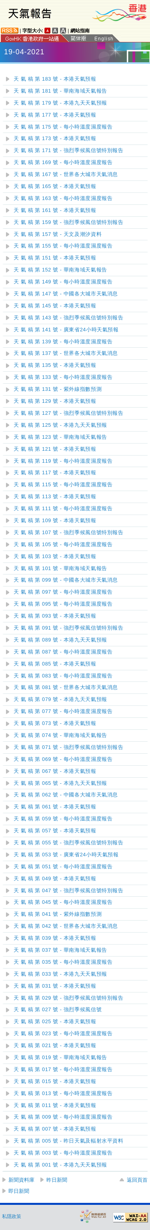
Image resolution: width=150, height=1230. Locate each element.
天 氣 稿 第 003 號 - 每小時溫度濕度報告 (63, 1153)
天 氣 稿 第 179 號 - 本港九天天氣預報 (60, 103)
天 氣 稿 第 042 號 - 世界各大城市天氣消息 (66, 926)
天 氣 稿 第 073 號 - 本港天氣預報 (55, 723)
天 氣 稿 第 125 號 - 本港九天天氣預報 (60, 425)
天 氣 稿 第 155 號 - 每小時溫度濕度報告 (63, 246)
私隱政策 (11, 1216)
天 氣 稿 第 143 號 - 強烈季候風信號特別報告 (69, 318)
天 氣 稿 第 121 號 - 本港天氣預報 (55, 449)
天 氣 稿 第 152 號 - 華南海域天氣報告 (60, 270)
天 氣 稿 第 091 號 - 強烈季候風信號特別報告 (69, 628)
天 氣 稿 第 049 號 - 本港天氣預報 (55, 878)
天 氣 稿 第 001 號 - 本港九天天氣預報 (60, 1165)
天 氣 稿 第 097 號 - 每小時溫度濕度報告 (63, 592)
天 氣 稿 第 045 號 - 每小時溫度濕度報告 (63, 902)
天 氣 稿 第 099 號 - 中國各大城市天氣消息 (66, 580)
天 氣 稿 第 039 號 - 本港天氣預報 (55, 938)
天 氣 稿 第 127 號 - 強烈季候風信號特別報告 (69, 413)
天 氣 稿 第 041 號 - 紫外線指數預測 (58, 914)
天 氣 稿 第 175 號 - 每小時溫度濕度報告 (63, 127)
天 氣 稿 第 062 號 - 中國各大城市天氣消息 (66, 795)
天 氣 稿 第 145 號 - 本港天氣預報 (55, 306)
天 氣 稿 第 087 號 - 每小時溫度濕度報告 (63, 652)
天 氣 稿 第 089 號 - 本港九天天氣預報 (60, 640)
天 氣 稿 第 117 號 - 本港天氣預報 (55, 472)
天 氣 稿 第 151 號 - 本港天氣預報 (55, 258)
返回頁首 (137, 1180)
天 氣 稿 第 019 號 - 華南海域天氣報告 (60, 1057)
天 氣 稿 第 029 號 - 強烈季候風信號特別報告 (69, 998)
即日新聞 (18, 1191)
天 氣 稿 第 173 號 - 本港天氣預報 (55, 138)
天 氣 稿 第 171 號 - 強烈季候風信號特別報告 (69, 150)
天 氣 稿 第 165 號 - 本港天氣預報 (55, 186)
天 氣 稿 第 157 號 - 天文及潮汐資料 (58, 234)
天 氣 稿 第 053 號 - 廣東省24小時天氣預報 (66, 855)
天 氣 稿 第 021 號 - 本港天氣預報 (55, 1045)
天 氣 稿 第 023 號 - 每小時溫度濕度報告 (63, 1033)
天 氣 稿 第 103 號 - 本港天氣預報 (55, 556)
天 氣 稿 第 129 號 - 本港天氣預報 (55, 401)
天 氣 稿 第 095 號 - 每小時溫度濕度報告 (63, 604)
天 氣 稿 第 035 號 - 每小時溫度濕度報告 (63, 962)
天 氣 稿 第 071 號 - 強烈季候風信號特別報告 (69, 747)
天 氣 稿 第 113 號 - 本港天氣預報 (55, 496)
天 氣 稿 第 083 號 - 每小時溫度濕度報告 (63, 676)
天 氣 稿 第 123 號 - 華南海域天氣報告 (60, 437)
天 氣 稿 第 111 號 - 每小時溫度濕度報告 (63, 508)
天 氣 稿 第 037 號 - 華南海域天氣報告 (60, 950)
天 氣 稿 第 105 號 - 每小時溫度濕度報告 (63, 544)
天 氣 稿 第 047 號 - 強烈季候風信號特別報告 (69, 890)
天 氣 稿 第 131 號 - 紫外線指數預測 (58, 389)
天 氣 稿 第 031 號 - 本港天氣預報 (55, 986)
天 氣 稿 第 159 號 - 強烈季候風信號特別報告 (69, 222)
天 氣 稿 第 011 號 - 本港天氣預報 (55, 1105)
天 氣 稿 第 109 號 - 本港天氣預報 (55, 520)
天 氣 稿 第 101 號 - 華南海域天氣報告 (60, 568)
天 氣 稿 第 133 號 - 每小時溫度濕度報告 (63, 377)
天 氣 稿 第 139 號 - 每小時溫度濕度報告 (63, 342)
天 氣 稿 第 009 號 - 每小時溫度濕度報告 (63, 1117)
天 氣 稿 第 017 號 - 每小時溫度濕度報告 (63, 1069)
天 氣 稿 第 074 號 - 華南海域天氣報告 (60, 735)
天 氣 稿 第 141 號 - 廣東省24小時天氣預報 (66, 330)
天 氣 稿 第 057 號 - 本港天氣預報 (55, 831)
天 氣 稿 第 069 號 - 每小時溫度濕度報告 (63, 759)
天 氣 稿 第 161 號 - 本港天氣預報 (55, 210)
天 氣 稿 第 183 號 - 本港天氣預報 (55, 79)
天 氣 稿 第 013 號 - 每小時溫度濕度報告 (63, 1093)
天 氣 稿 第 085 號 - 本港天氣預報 (55, 664)
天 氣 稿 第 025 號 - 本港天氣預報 (55, 1021)
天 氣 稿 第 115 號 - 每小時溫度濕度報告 (63, 484)
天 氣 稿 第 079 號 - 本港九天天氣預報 (60, 699)
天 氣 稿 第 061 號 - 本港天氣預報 (55, 807)
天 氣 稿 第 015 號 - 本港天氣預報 (55, 1081)
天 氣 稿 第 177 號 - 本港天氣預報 (55, 115)
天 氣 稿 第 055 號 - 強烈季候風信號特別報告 (69, 843)
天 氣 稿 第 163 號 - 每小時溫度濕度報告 (63, 198)
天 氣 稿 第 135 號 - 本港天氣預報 (55, 365)
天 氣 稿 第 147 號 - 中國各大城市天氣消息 (66, 294)
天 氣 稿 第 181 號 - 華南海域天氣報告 (60, 91)
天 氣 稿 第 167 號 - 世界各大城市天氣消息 (66, 174)
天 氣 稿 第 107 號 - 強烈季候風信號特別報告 (69, 532)
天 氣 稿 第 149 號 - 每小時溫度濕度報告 (63, 282)
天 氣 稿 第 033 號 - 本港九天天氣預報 (60, 974)
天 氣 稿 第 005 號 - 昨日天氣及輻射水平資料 (69, 1141)
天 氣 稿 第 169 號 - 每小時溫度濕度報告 (63, 162)
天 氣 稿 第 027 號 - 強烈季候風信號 (58, 1009)
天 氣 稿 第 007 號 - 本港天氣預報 (55, 1129)
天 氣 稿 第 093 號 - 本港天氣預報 (55, 616)
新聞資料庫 (21, 1180)
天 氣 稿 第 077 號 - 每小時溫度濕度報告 (63, 711)
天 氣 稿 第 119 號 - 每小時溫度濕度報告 (63, 461)
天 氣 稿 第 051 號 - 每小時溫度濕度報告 (63, 867)
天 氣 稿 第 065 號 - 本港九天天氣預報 (60, 783)
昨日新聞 (56, 1180)
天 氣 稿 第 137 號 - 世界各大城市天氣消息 (66, 353)
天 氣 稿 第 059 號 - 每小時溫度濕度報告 (63, 819)
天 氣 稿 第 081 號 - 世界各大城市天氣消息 (66, 687)
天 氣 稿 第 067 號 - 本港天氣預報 (55, 771)
